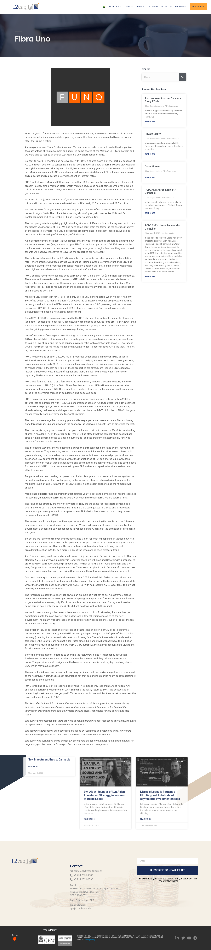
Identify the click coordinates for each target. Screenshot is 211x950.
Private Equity (153, 133)
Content (141, 7)
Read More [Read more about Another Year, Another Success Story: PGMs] (150, 122)
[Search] (182, 77)
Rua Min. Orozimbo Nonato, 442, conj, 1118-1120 (94, 888)
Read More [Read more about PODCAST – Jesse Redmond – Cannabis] (150, 276)
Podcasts (153, 7)
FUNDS (130, 6)
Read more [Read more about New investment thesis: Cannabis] (33, 712)
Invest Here (198, 7)
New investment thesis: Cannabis (49, 705)
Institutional (116, 6)
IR (171, 7)
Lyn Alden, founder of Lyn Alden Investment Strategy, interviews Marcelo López (104, 741)
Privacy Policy (49, 930)
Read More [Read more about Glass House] (150, 177)
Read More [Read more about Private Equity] (150, 154)
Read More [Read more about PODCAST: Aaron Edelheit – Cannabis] (150, 213)
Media (164, 7)
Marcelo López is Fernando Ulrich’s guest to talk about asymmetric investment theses (160, 741)
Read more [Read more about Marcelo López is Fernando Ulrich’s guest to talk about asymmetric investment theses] (145, 764)
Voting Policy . (90, 940)
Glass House (152, 166)
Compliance (181, 7)
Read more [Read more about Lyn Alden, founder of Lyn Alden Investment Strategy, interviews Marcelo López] (89, 764)
